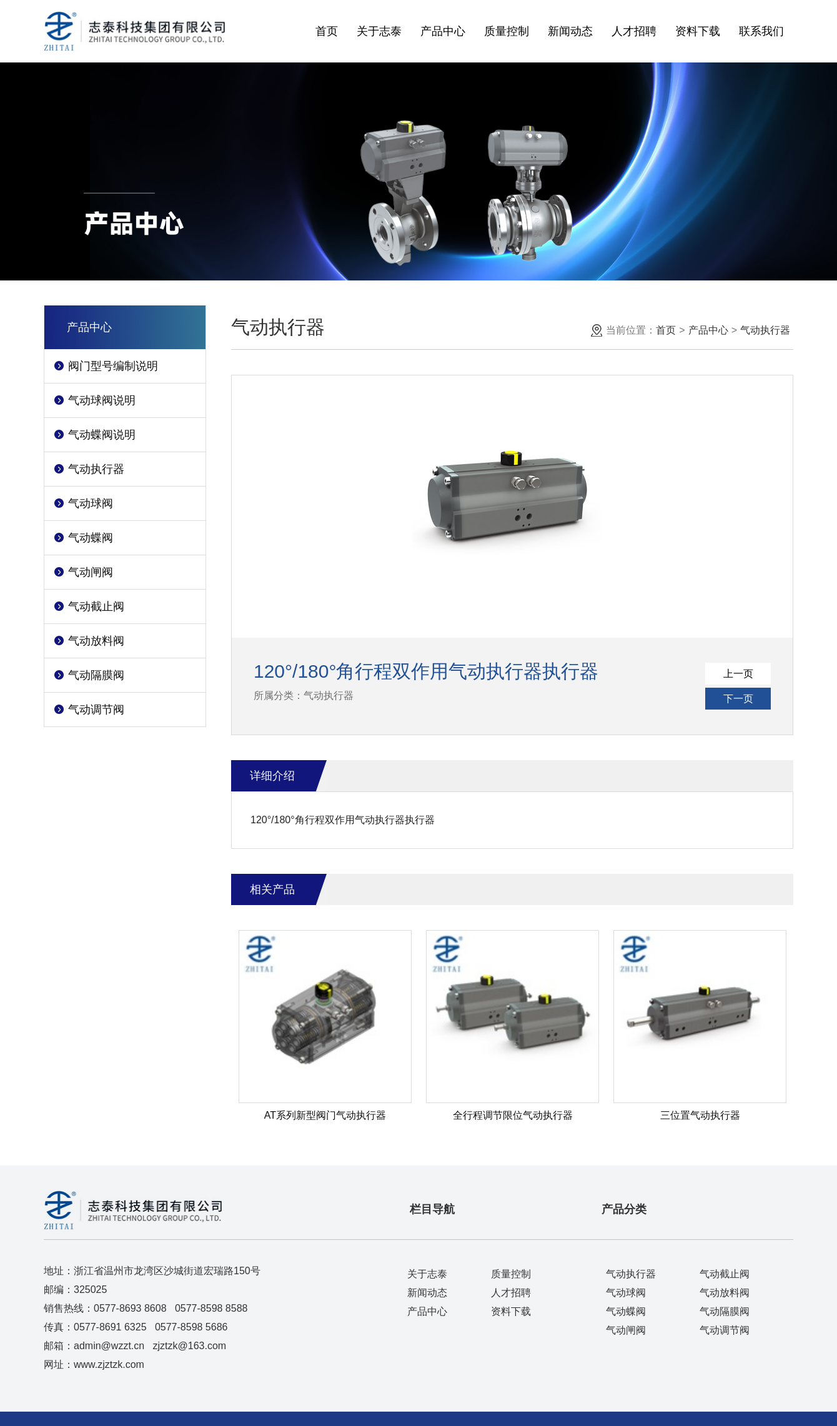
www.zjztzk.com (109, 1364)
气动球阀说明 (102, 400)
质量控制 (506, 31)
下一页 (738, 698)
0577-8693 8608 (130, 1308)
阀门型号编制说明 (113, 366)
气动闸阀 (90, 572)
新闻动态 (570, 31)
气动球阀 (90, 503)
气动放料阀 (96, 641)
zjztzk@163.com (190, 1345)
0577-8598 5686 (191, 1327)
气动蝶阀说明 (102, 434)
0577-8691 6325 (110, 1327)
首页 (326, 31)
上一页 (738, 673)
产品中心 (442, 31)
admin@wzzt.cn (109, 1345)
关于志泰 (379, 31)
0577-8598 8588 (211, 1308)
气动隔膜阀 (96, 675)
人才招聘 (634, 31)
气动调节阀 (96, 709)
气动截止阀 (96, 606)
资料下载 (697, 31)
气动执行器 (96, 469)
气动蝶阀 (90, 538)
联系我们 (761, 31)
